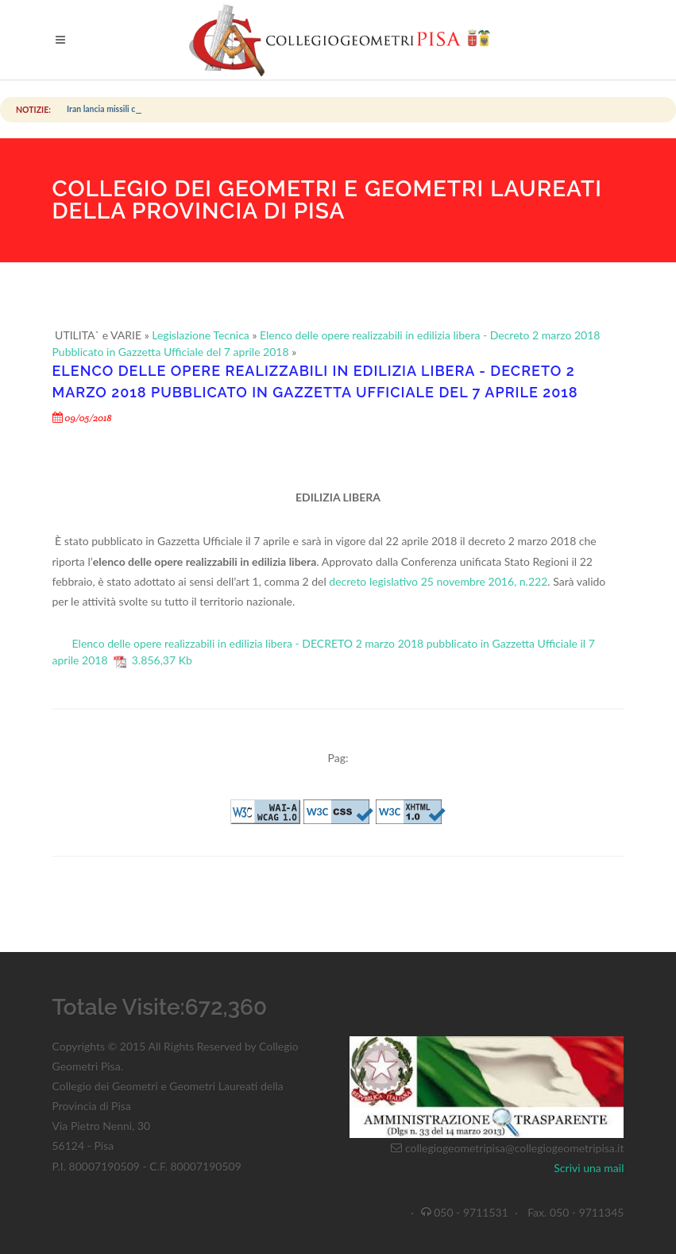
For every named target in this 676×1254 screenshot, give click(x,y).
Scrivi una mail (589, 1168)
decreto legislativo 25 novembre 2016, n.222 (438, 581)
